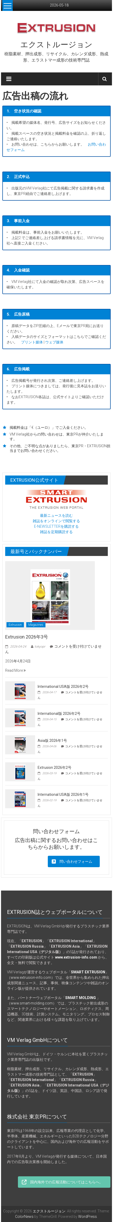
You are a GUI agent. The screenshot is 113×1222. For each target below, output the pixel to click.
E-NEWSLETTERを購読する (56, 526)
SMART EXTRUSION (88, 972)
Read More (15, 670)
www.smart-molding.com (32, 1003)
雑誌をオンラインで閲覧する (56, 521)
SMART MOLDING (80, 998)
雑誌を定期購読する (56, 532)
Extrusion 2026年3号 (26, 637)
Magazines (35, 625)
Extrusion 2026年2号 (54, 767)
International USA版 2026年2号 (63, 686)
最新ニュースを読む (56, 515)
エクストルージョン (56, 44)
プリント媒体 (32, 342)
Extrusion (15, 625)
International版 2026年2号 (59, 713)
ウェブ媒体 (54, 342)
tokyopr (40, 646)
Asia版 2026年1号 (52, 740)
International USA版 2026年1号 (63, 794)
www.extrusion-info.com (31, 977)
